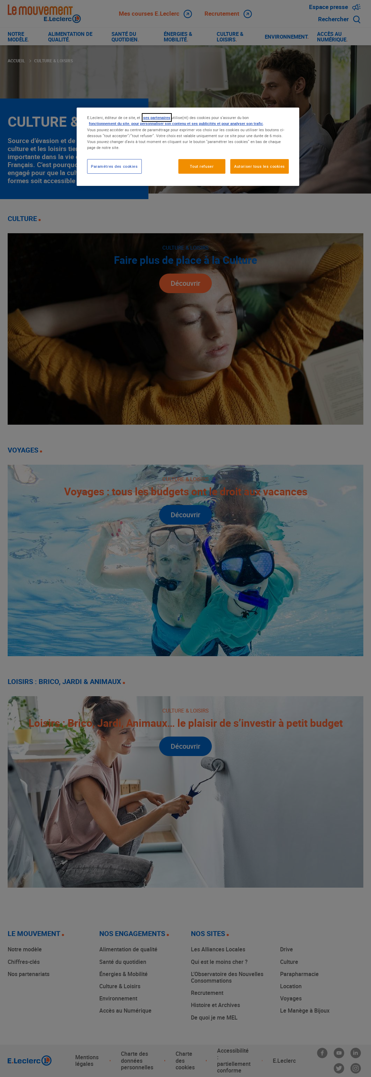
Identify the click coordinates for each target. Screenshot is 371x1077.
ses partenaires (156, 117)
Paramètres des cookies (114, 166)
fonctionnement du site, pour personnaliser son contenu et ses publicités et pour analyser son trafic (176, 123)
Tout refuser (202, 166)
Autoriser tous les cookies (259, 166)
